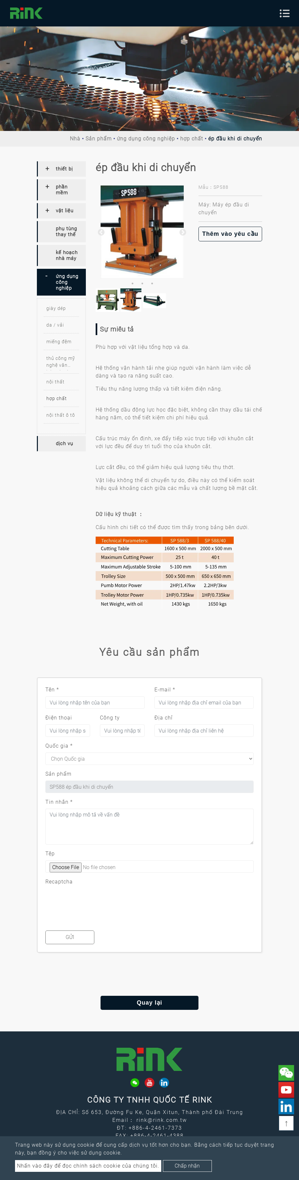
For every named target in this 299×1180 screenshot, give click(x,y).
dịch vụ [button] (64, 443)
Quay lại (149, 1002)
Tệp (50, 853)
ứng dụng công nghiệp (146, 139)
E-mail (164, 690)
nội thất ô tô (60, 415)
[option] (142, 232)
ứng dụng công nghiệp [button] (67, 282)
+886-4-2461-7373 (155, 1128)
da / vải (55, 325)
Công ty (110, 718)
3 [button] (152, 283)
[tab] (61, 169)
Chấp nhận (187, 1166)
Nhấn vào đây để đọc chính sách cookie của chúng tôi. (88, 1166)
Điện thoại (58, 718)
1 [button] (132, 283)
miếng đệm (58, 341)
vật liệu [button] (64, 211)
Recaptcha (59, 882)
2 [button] (142, 283)
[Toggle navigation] (284, 13)
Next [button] (182, 232)
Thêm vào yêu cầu (230, 234)
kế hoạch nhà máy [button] (67, 255)
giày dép (56, 308)
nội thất (55, 381)
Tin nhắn (59, 802)
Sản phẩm (99, 139)
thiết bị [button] (64, 169)
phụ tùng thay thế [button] (66, 231)
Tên (52, 690)
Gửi (70, 937)
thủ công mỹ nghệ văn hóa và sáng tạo (60, 363)
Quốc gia (59, 746)
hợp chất (191, 139)
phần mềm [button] (62, 190)
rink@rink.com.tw (161, 1120)
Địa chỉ (163, 718)
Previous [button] (100, 232)
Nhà (75, 139)
